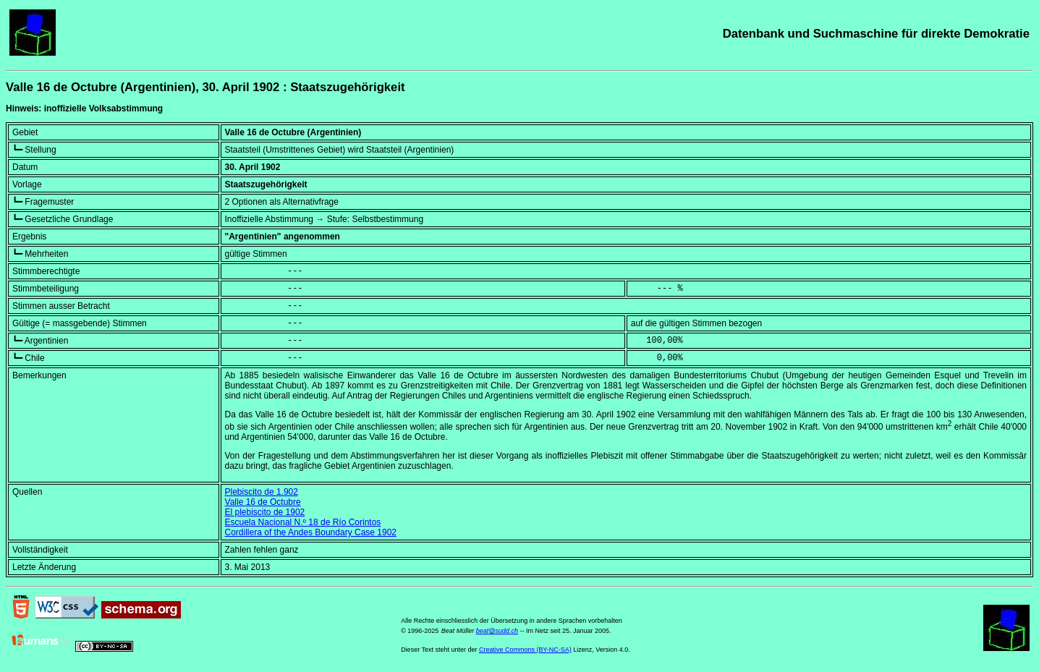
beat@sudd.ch (497, 630)
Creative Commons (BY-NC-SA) (525, 649)
